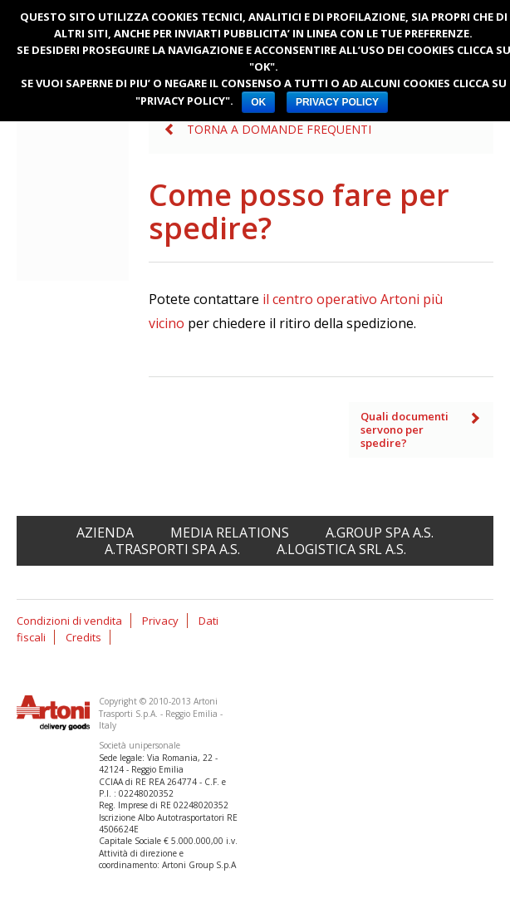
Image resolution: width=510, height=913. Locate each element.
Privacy (160, 620)
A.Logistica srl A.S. (341, 549)
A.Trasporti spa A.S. (172, 549)
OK (258, 102)
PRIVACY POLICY (337, 102)
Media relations (229, 532)
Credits (83, 637)
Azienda (105, 532)
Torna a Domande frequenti (279, 129)
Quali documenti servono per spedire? (404, 429)
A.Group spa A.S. (380, 532)
